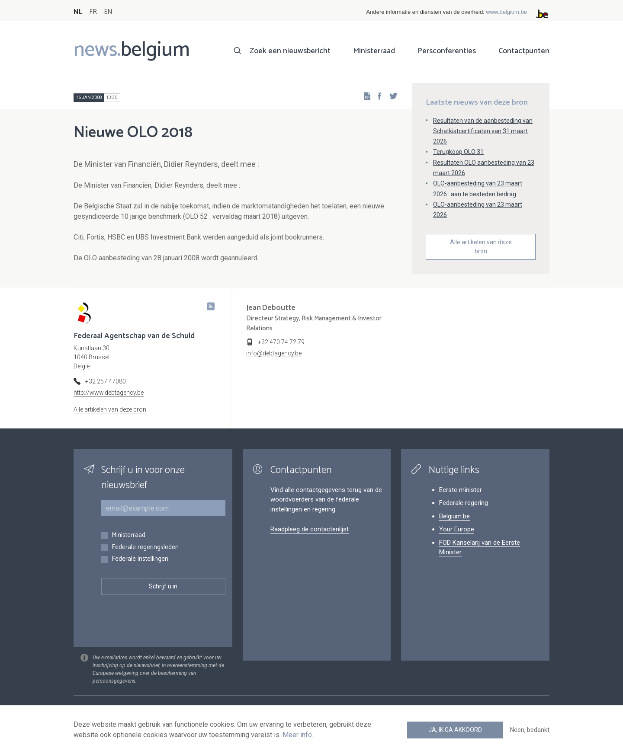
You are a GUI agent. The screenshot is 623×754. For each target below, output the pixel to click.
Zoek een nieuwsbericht (290, 51)
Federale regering (463, 503)
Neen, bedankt (529, 729)
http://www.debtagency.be (109, 392)
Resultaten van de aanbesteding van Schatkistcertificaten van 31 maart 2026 (483, 131)
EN (108, 12)
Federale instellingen (140, 559)
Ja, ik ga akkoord (455, 729)
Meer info (297, 735)
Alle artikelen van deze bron (481, 247)
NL (78, 12)
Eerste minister (460, 490)
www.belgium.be (506, 12)
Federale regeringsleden (145, 548)
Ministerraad (374, 51)
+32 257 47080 (105, 381)
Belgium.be (454, 516)
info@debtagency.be (274, 353)
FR (93, 12)
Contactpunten (523, 51)
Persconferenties (446, 51)
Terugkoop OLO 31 (458, 151)
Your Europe (456, 529)
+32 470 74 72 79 (281, 342)
